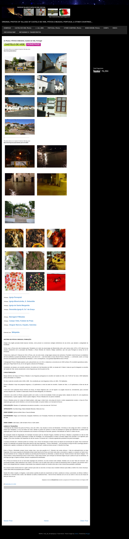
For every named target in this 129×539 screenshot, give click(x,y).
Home (46, 521)
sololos (76, 533)
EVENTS (106, 28)
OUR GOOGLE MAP (9, 32)
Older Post (84, 521)
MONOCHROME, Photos (92, 28)
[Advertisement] (46, 504)
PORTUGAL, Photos (54, 28)
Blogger (88, 533)
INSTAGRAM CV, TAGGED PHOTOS (30, 32)
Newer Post (8, 521)
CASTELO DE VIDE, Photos (23, 28)
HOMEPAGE (7, 28)
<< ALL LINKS (39, 28)
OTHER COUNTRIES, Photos (72, 28)
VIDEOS (114, 28)
